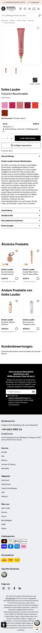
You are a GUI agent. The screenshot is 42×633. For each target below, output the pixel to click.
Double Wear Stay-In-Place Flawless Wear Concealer (32, 271)
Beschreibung (7, 156)
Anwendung (6, 210)
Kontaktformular (7, 434)
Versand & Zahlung (8, 464)
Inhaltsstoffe (7, 215)
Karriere (4, 512)
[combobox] (18, 15)
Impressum (5, 480)
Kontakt (4, 452)
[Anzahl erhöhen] (11, 138)
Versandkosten (10, 598)
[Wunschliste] (25, 9)
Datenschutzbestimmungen (18, 398)
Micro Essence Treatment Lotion (32, 321)
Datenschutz (6, 484)
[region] (21, 51)
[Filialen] (20, 9)
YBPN (3, 524)
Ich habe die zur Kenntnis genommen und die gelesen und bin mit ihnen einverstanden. (21, 400)
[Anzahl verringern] (3, 138)
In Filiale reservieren (21, 145)
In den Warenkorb (28, 138)
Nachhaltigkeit (6, 520)
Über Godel (5, 508)
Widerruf (4, 496)
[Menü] (38, 9)
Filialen (3, 528)
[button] (3, 624)
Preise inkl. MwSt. (7, 151)
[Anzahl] (7, 138)
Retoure (4, 460)
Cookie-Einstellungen (9, 488)
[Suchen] (39, 15)
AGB (31, 400)
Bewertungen (7, 226)
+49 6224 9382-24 (11, 429)
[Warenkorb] (34, 9)
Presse (3, 516)
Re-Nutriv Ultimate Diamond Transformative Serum (10, 322)
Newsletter (5, 468)
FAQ (2, 456)
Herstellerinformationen (12, 220)
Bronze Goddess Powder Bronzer (10, 271)
